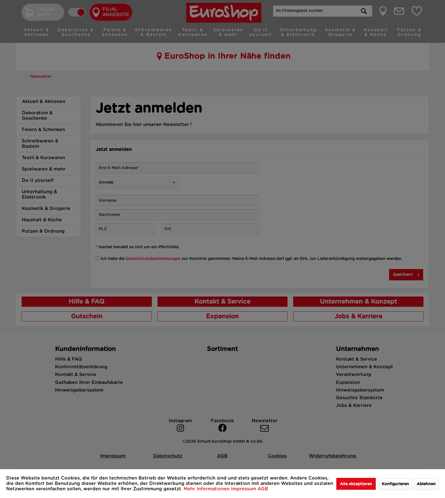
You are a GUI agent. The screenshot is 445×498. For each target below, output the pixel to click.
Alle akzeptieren (356, 484)
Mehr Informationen (207, 489)
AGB (263, 489)
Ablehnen (426, 484)
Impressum (244, 489)
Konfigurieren (395, 484)
